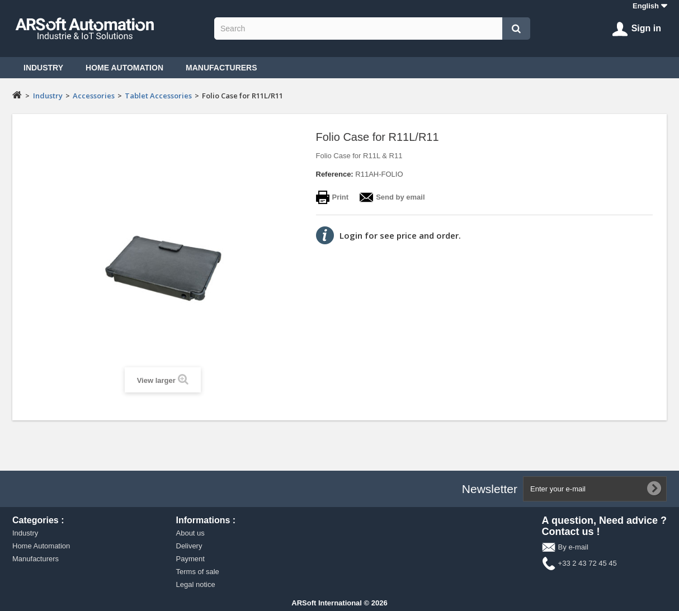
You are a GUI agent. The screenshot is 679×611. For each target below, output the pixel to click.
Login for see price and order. (400, 235)
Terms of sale (197, 571)
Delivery (189, 546)
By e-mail (573, 547)
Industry (43, 67)
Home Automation (124, 67)
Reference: (334, 174)
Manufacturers (221, 67)
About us (190, 533)
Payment (190, 559)
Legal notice (195, 584)
